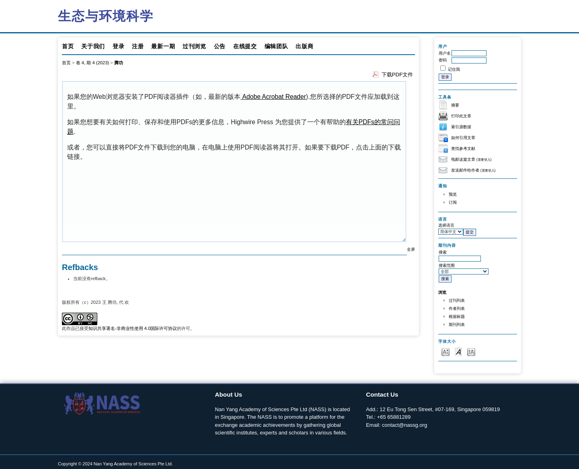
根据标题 (457, 316)
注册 (138, 46)
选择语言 (446, 225)
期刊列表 (457, 324)
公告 (220, 46)
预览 (453, 194)
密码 (443, 60)
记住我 (454, 69)
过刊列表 (457, 300)
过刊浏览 (194, 46)
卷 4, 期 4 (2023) (92, 62)
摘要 (455, 105)
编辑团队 (276, 46)
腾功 (118, 62)
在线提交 (245, 46)
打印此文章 (461, 116)
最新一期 (163, 46)
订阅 (453, 202)
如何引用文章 (463, 137)
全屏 (411, 249)
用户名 (445, 53)
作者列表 (457, 308)
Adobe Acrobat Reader (273, 96)
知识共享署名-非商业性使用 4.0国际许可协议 (132, 328)
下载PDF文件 (397, 75)
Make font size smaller (445, 351)
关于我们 (93, 46)
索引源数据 (461, 127)
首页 (68, 46)
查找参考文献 (463, 148)
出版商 (304, 46)
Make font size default (458, 351)
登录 (118, 46)
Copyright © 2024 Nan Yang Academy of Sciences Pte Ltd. (115, 463)
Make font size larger (471, 351)
